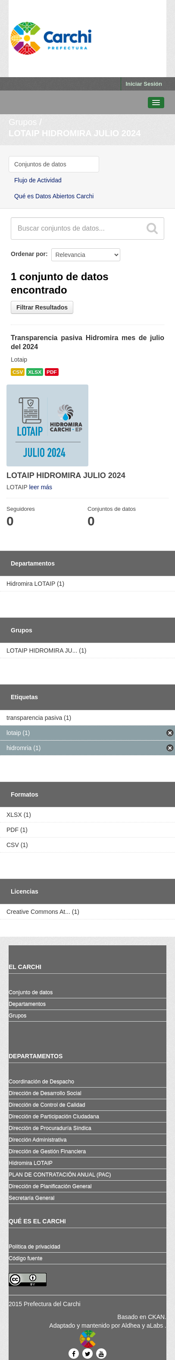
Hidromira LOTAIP (31, 1163)
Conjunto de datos (31, 992)
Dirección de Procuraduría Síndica (50, 1128)
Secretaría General (31, 1198)
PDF (52, 372)
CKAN (156, 1316)
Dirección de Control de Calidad (47, 1105)
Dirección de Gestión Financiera (47, 1151)
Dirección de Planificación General (50, 1186)
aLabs (156, 1325)
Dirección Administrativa (37, 1140)
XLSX (34, 372)
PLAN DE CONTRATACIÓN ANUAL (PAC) (60, 1175)
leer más (40, 487)
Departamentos (27, 1004)
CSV (17, 372)
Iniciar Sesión (143, 84)
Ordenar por (28, 253)
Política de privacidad (34, 1247)
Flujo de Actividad (38, 180)
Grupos (23, 122)
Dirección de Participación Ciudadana (54, 1116)
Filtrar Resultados (42, 307)
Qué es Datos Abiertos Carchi (54, 196)
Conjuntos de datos (40, 164)
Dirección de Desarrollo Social (45, 1093)
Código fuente (25, 1258)
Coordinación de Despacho (41, 1082)
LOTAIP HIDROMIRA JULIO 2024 (75, 133)
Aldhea (131, 1325)
